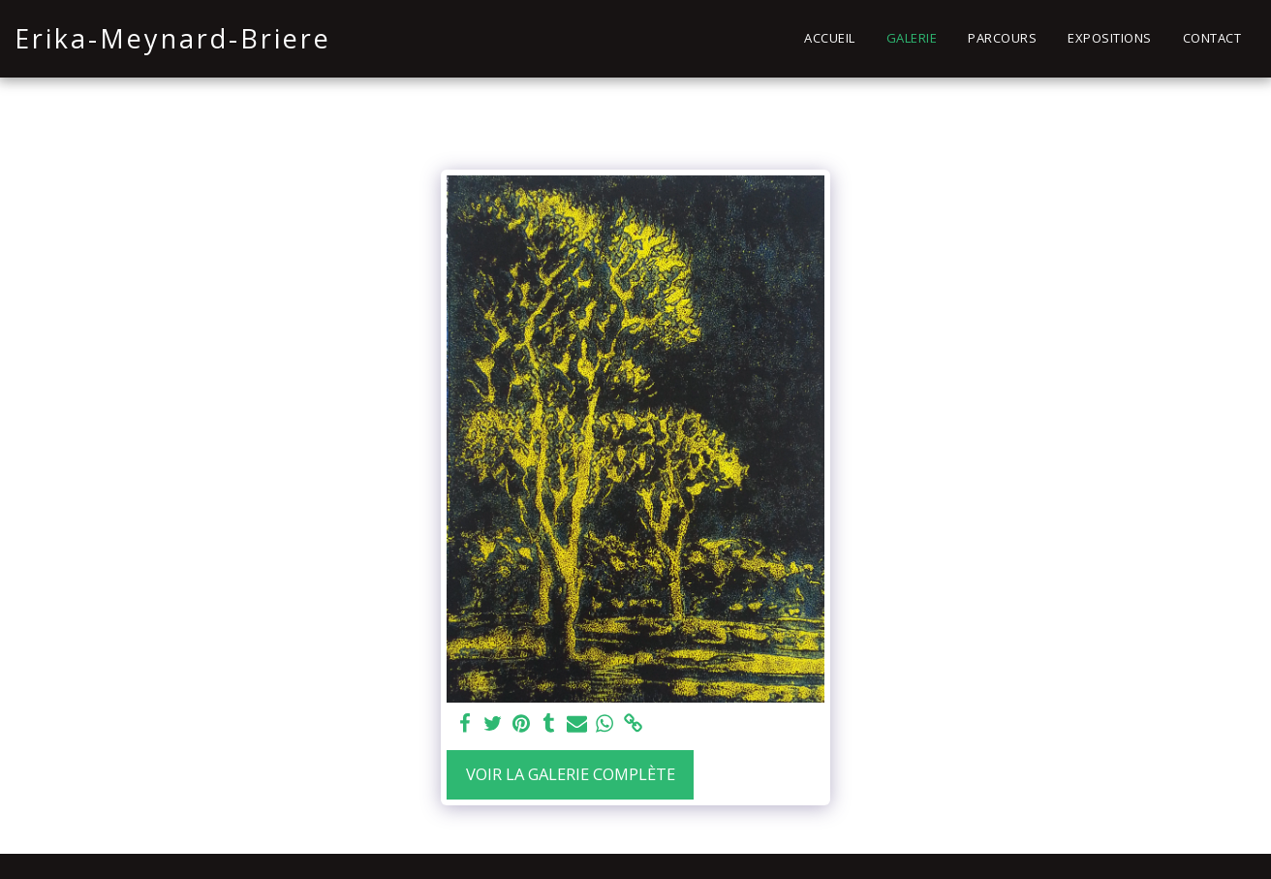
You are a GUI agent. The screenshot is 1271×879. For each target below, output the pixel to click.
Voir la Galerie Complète (570, 774)
